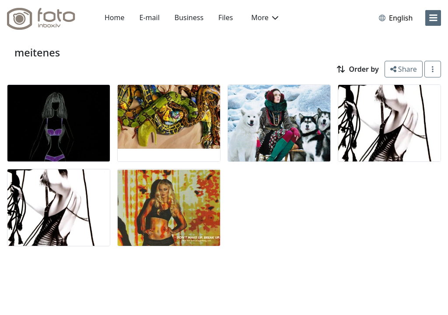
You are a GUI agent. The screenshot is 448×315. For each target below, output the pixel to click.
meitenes (37, 53)
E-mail (150, 17)
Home (115, 17)
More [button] (264, 17)
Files (225, 17)
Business (189, 17)
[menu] (433, 18)
